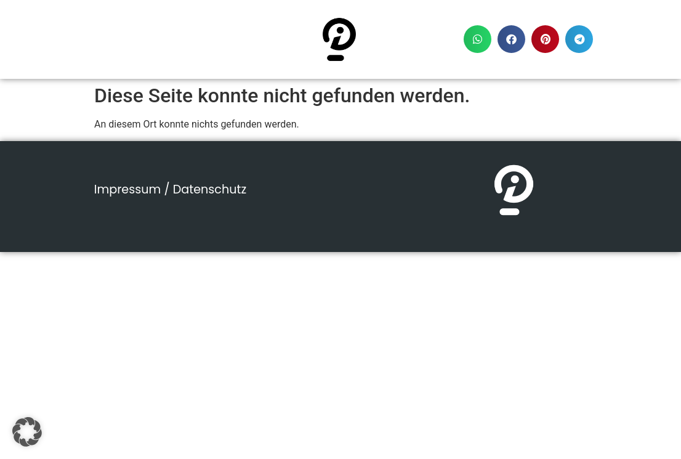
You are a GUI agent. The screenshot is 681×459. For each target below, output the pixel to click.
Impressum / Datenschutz (170, 189)
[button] (477, 39)
